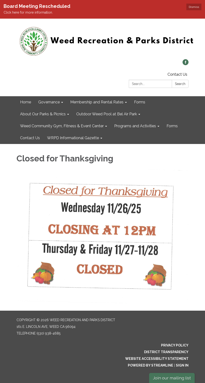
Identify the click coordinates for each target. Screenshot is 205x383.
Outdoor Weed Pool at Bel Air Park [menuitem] (106, 114)
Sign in (182, 365)
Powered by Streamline (150, 365)
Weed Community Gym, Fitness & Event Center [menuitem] (62, 126)
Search (180, 84)
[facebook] (186, 64)
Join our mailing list (172, 377)
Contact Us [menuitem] (30, 138)
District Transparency (166, 352)
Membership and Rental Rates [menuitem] (97, 102)
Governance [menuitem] (49, 102)
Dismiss (194, 7)
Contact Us (177, 74)
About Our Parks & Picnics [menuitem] (43, 114)
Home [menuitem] (25, 102)
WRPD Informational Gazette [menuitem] (73, 138)
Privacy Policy (175, 345)
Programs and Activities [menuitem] (135, 126)
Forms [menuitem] (139, 102)
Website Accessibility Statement (157, 359)
